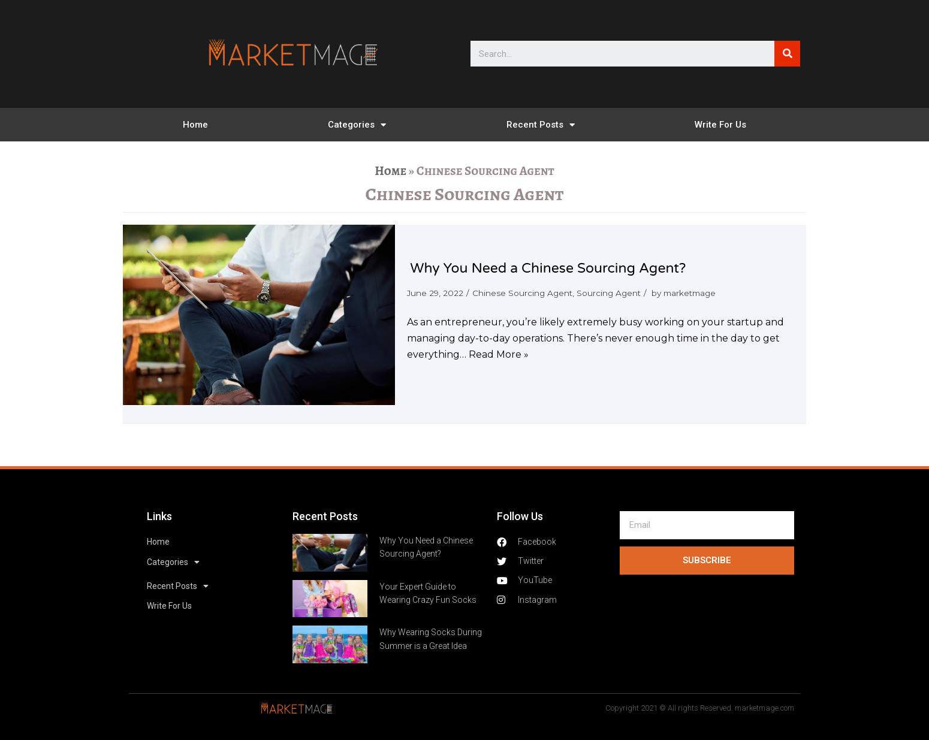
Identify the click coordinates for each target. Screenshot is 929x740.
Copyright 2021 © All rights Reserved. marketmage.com (699, 707)
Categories (357, 124)
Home (195, 124)
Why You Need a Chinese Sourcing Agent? (548, 268)
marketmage (689, 293)
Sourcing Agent (609, 293)
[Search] (787, 54)
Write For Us (720, 124)
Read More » (499, 354)
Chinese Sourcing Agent (522, 293)
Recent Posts (540, 124)
